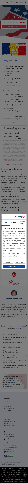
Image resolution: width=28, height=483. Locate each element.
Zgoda (5, 222)
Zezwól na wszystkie (14, 266)
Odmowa (8, 262)
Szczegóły (14, 222)
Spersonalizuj (20, 262)
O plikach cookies (22, 222)
